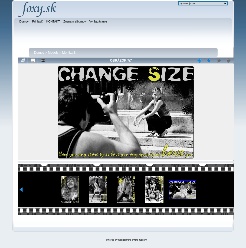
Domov (39, 53)
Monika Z (69, 53)
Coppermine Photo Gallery (132, 240)
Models (53, 53)
